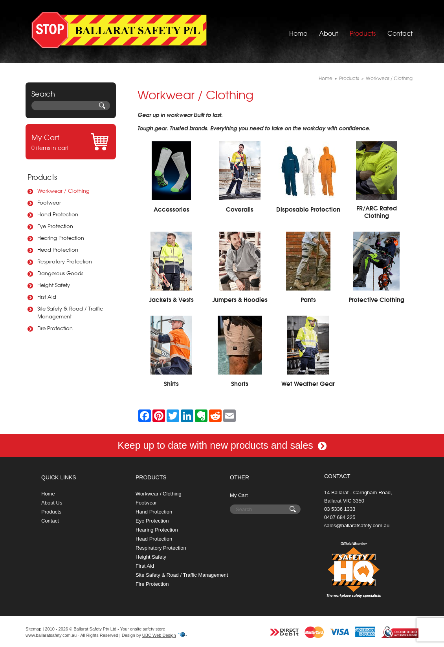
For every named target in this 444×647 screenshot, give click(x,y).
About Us (51, 503)
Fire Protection (55, 328)
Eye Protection (55, 226)
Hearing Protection (60, 237)
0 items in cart (70, 142)
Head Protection (57, 249)
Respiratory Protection (64, 261)
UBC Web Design (159, 635)
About (328, 29)
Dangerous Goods (60, 273)
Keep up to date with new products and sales (222, 445)
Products (363, 29)
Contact (400, 29)
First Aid (46, 296)
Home (298, 29)
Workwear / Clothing (63, 190)
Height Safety (53, 285)
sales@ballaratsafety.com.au (356, 525)
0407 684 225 (340, 517)
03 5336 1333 (340, 509)
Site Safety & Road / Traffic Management (70, 312)
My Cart (239, 495)
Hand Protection (57, 214)
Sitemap (33, 629)
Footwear (49, 202)
